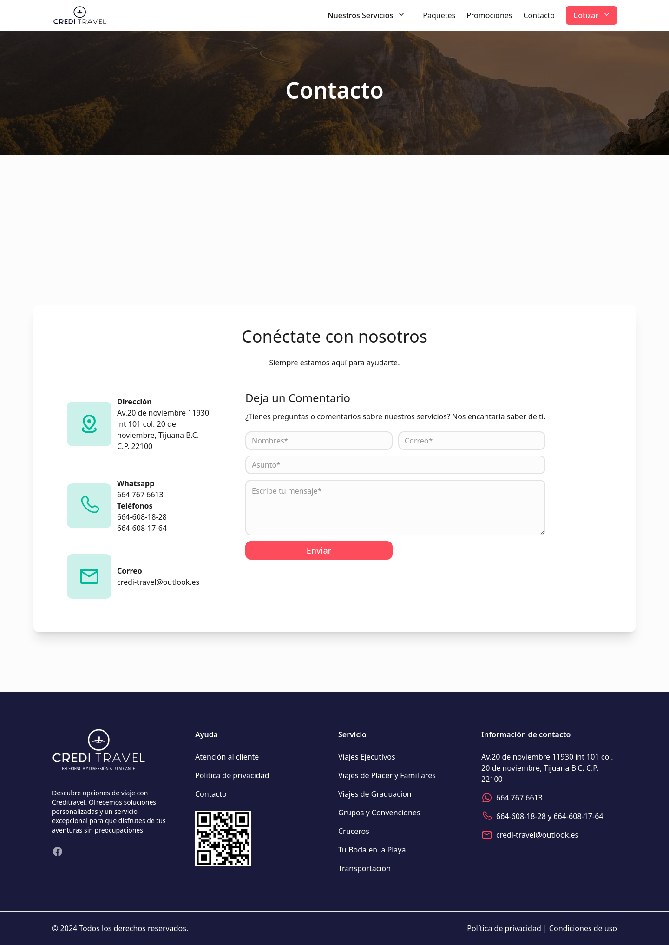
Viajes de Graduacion (375, 794)
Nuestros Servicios (367, 15)
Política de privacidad (232, 775)
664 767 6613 (519, 798)
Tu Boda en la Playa (372, 850)
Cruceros (353, 831)
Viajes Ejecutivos (366, 757)
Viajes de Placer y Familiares (387, 775)
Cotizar (592, 15)
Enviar (319, 550)
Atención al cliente (227, 757)
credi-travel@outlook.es (537, 835)
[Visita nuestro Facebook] (57, 851)
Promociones (489, 15)
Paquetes (439, 15)
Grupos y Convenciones (379, 812)
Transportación (364, 868)
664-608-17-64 (578, 816)
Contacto (539, 15)
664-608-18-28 (521, 816)
